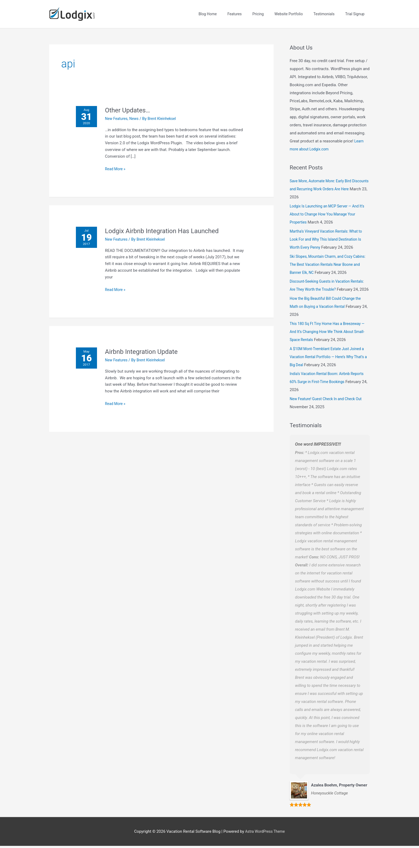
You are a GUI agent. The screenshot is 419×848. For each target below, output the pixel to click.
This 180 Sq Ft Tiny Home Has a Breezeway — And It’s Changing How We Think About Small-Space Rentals (328, 333)
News (138, 112)
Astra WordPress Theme (265, 833)
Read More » (118, 162)
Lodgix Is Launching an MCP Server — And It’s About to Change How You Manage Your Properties (328, 208)
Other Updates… (131, 104)
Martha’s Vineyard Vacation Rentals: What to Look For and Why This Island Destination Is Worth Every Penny (329, 233)
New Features (119, 112)
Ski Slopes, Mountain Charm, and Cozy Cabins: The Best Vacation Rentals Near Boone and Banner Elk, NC (325, 258)
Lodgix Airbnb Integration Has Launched (169, 225)
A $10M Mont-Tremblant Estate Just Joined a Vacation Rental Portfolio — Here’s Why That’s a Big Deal (328, 358)
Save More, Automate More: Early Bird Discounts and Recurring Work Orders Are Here (326, 183)
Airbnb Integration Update (146, 345)
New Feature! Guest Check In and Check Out (329, 400)
